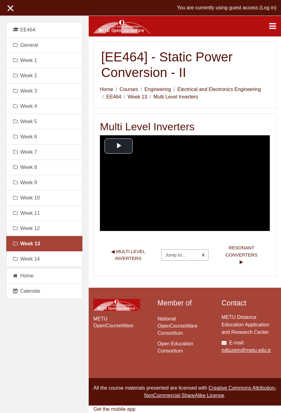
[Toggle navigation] (272, 26)
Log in (268, 7)
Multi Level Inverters (175, 96)
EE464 (113, 96)
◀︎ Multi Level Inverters (129, 255)
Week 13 (137, 96)
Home (106, 89)
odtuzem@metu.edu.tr (246, 350)
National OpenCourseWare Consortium (177, 326)
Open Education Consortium (175, 347)
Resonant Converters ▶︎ (242, 254)
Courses (128, 89)
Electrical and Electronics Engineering (219, 89)
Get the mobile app (114, 409)
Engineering (157, 89)
